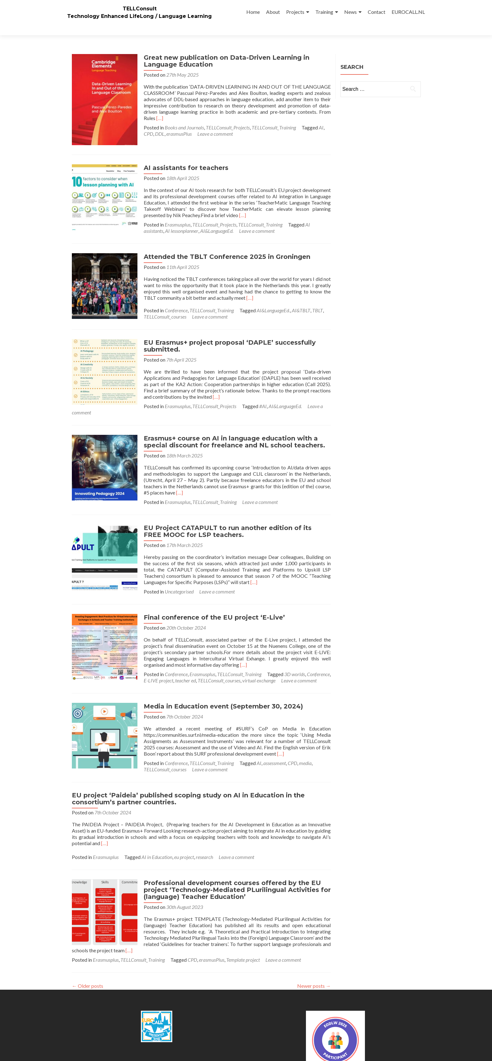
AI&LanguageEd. (123, 216)
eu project (184, 836)
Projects (295, 12)
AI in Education (157, 836)
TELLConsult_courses (162, 301)
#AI (191, 391)
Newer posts (314, 964)
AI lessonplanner (88, 216)
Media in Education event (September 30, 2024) (220, 685)
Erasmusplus (175, 209)
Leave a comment (212, 122)
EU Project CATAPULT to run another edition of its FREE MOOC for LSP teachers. (234, 510)
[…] (144, 107)
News (350, 12)
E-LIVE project (86, 659)
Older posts (87, 964)
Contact (376, 12)
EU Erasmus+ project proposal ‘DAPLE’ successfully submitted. (227, 331)
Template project (243, 938)
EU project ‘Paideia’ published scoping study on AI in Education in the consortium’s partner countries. (188, 777)
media (302, 742)
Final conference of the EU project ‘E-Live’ (211, 596)
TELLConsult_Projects (225, 116)
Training (324, 12)
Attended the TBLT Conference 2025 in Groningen (224, 241)
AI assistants (315, 209)
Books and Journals (181, 116)
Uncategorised (107, 570)
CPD (145, 122)
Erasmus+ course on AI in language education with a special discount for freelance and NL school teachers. (231, 420)
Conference (173, 295)
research (204, 836)
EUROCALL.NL (408, 12)
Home (253, 12)
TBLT (314, 295)
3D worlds (291, 653)
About (273, 12)
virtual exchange (187, 659)
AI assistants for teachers (183, 152)
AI (318, 116)
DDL (157, 122)
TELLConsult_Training (271, 116)
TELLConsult (140, 9)
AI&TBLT (298, 295)
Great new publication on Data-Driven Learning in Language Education (224, 49)
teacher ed (113, 659)
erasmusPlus (176, 122)
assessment (271, 742)
